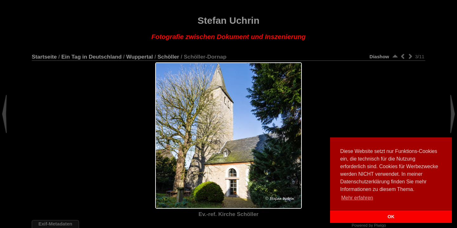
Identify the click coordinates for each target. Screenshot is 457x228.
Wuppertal (139, 57)
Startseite (44, 57)
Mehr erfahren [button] (357, 197)
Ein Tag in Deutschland (91, 57)
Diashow (379, 56)
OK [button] (390, 216)
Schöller (168, 57)
